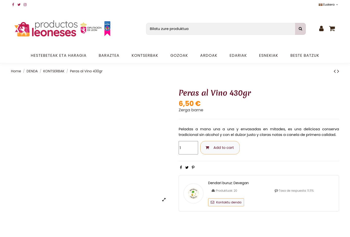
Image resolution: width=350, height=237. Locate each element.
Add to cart (220, 147)
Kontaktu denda (226, 202)
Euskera (329, 4)
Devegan (241, 182)
